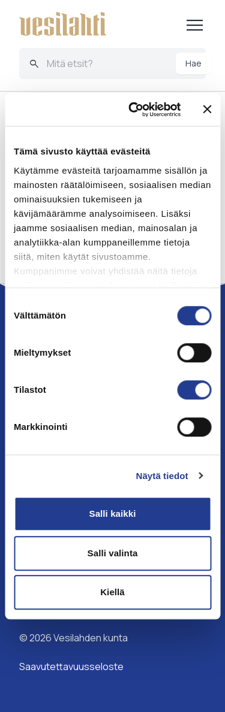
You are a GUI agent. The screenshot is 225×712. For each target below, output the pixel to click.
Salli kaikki (112, 513)
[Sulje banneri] (207, 109)
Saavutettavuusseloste (71, 666)
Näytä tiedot (162, 476)
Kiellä (112, 592)
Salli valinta (113, 553)
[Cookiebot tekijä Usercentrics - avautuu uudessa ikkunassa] (134, 109)
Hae (193, 63)
